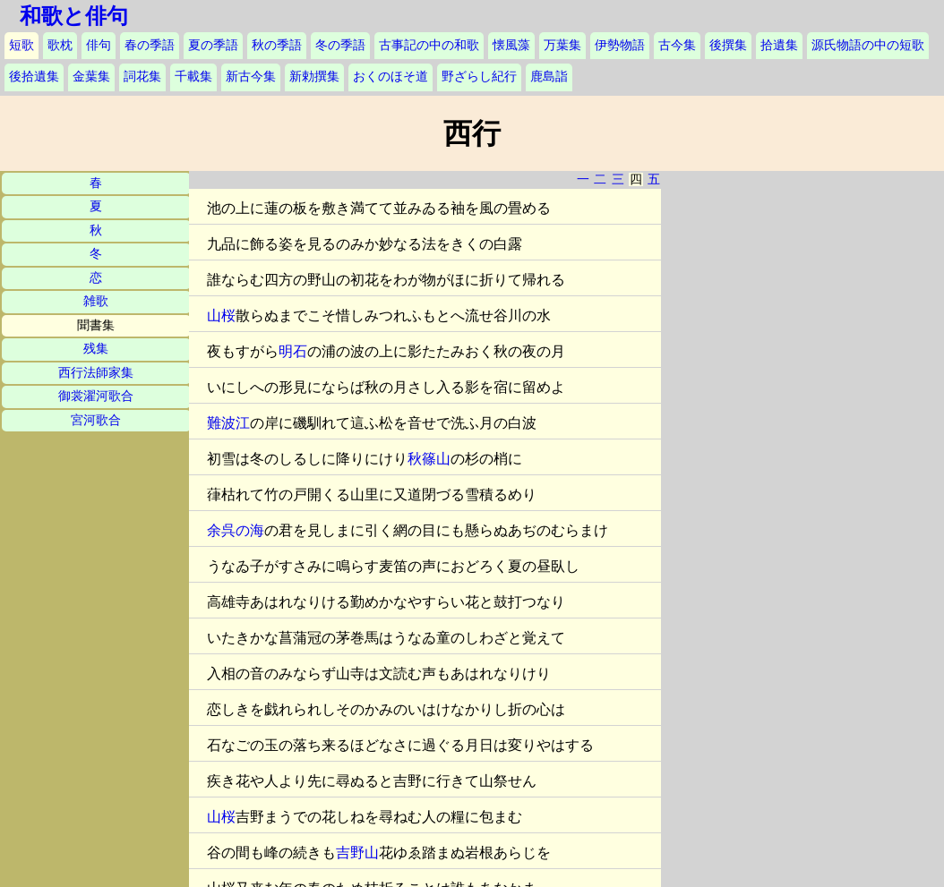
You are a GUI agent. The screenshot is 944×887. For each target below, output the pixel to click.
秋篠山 (429, 458)
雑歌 (95, 301)
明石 (293, 351)
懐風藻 (511, 45)
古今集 (677, 45)
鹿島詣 (549, 76)
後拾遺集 (34, 76)
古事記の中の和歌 (429, 45)
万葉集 (562, 45)
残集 (95, 348)
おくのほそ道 (390, 76)
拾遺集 (779, 45)
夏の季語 (213, 45)
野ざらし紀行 (479, 76)
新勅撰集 (314, 76)
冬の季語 (340, 45)
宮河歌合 (96, 420)
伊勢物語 (620, 45)
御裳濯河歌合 (95, 396)
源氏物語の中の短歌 (867, 45)
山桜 (221, 315)
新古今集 (251, 76)
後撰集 (728, 45)
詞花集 (142, 76)
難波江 (228, 423)
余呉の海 (235, 530)
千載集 (193, 76)
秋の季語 (277, 45)
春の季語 (149, 45)
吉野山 (357, 852)
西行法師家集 (95, 373)
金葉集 (91, 76)
